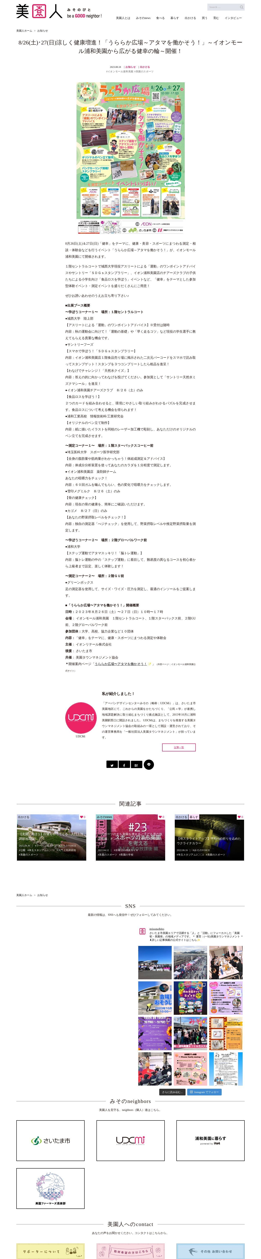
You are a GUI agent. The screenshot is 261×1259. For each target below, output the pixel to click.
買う (168, 1244)
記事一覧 (179, 747)
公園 (22, 850)
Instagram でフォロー (204, 1092)
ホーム (55, 1244)
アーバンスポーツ (46, 845)
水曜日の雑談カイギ (126, 850)
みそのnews (104, 817)
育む (182, 1244)
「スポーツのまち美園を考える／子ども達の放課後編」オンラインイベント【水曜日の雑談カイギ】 (130, 838)
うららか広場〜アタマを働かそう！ (121, 664)
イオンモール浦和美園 (120, 71)
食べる (116, 1244)
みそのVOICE (68, 845)
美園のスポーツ (145, 71)
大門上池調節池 (67, 850)
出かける (145, 67)
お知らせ (130, 67)
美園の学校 (127, 854)
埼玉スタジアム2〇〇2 (42, 850)
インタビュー (201, 1244)
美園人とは (74, 1244)
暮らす (194, 817)
